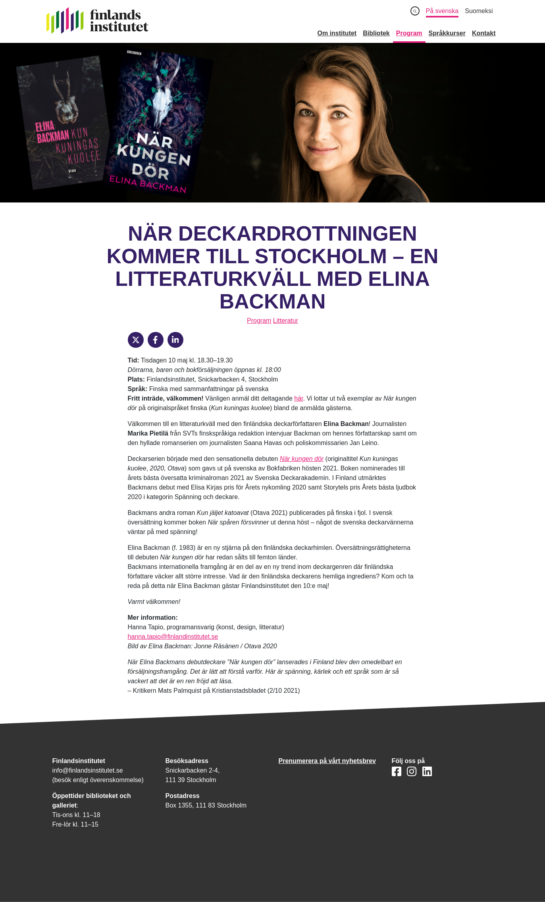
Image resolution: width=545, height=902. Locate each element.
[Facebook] (156, 340)
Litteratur (285, 320)
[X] (136, 340)
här (298, 398)
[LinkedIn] (175, 340)
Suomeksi (479, 11)
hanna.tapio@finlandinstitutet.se (173, 636)
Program (259, 320)
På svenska (442, 11)
